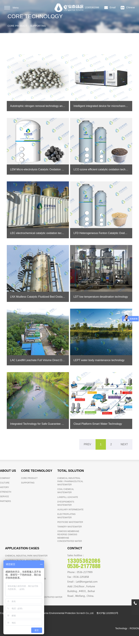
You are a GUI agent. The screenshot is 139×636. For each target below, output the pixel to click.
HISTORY (4, 487)
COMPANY (5, 478)
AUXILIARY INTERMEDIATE (70, 509)
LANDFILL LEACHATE (67, 497)
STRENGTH (5, 492)
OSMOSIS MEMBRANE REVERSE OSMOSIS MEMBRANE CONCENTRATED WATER (69, 536)
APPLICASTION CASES (22, 548)
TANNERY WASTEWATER (69, 527)
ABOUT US (8, 470)
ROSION (134, 628)
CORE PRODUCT (17, 25)
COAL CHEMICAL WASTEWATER (65, 491)
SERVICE (4, 496)
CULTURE (5, 483)
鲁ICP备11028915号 (107, 613)
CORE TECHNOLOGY (36, 470)
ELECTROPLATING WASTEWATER (66, 516)
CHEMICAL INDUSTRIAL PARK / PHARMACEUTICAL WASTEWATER (70, 481)
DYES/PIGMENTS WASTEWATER (65, 503)
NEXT (124, 444)
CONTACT (74, 548)
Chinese (128, 7)
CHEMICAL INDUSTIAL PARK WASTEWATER (26, 556)
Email (110, 7)
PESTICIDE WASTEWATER (70, 522)
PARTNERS (5, 501)
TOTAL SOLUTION (70, 470)
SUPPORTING (38, 25)
